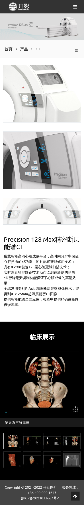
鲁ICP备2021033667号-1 (40, 498)
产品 (24, 48)
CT (38, 48)
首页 (8, 48)
